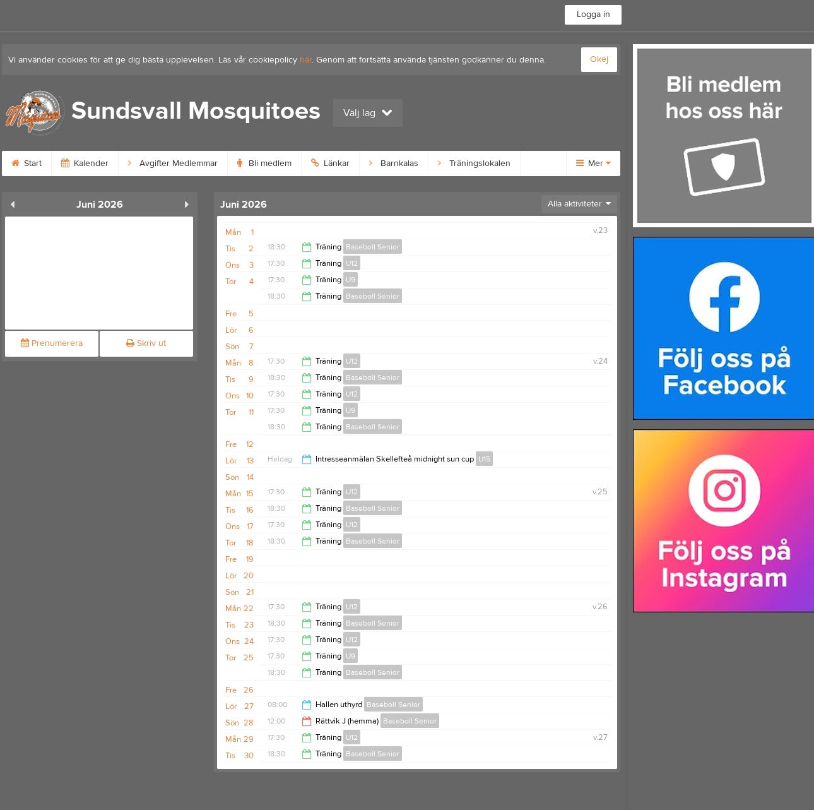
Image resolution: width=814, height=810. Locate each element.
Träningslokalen (474, 163)
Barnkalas (393, 163)
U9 (350, 280)
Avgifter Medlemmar (173, 163)
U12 (352, 263)
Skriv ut (146, 343)
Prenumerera (52, 343)
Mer (593, 163)
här (306, 60)
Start (26, 163)
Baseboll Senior (372, 247)
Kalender (85, 163)
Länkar (330, 163)
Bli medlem (264, 163)
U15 (484, 459)
